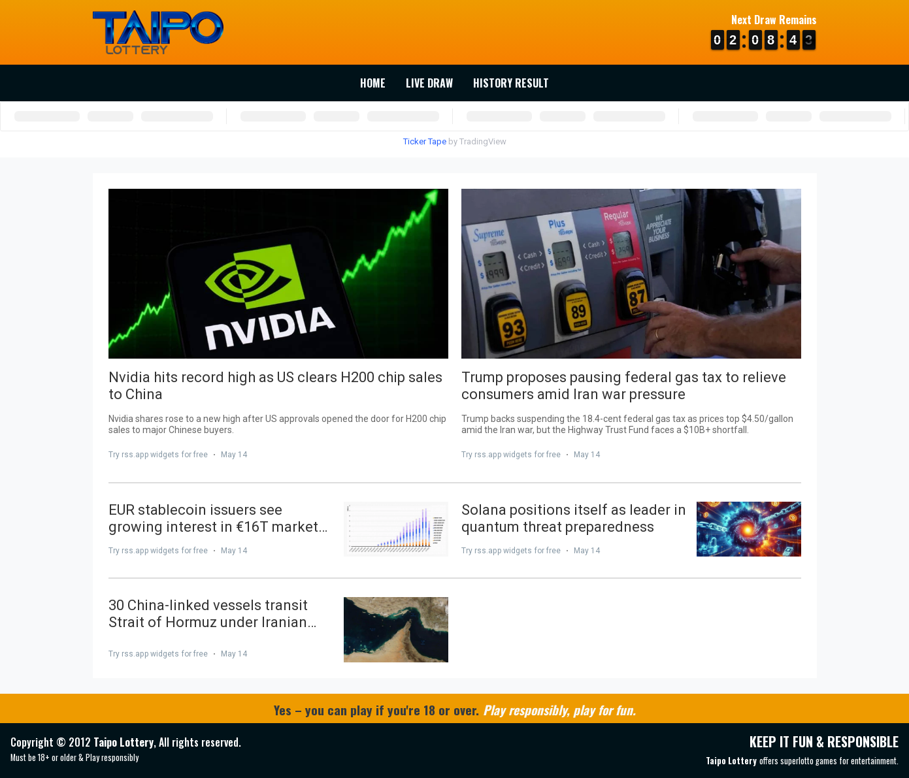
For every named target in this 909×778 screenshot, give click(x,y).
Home (373, 83)
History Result (511, 83)
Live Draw (429, 83)
